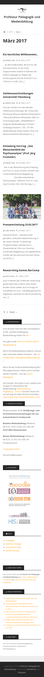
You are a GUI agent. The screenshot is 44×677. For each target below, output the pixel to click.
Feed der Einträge (13, 544)
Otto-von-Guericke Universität (19, 492)
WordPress (31, 669)
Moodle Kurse (19, 484)
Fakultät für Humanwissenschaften (19, 499)
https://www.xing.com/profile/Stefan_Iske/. (21, 397)
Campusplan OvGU (11, 449)
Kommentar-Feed (13, 547)
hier (28, 335)
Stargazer (22, 672)
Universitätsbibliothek (19, 514)
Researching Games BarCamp (21, 270)
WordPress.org (12, 550)
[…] (23, 81)
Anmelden (10, 540)
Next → (14, 312)
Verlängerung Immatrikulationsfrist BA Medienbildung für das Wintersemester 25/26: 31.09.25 (22, 606)
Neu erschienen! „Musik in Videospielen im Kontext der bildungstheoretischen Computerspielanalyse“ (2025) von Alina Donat (22, 614)
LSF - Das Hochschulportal (19, 522)
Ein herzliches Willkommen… (21, 54)
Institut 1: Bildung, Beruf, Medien (19, 507)
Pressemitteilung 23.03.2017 (20, 224)
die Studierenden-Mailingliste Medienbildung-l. (21, 357)
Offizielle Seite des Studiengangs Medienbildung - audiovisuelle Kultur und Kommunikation (19, 476)
